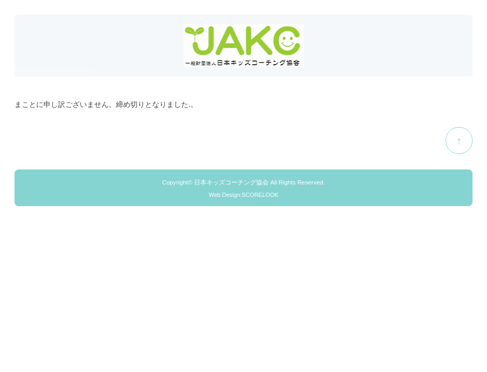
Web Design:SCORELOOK (243, 195)
